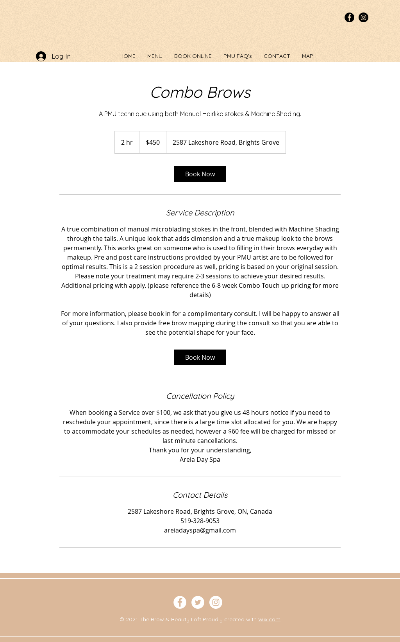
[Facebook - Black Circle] (349, 17)
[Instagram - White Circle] (215, 602)
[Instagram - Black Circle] (363, 17)
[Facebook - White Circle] (179, 602)
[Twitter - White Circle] (197, 602)
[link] (200, 174)
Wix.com (269, 619)
